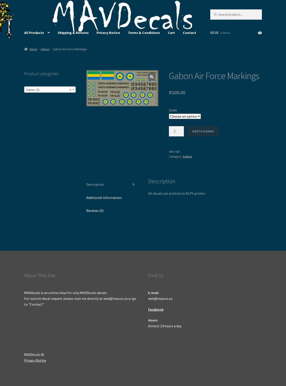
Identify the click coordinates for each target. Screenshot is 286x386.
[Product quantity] (176, 131)
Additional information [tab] (104, 197)
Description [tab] (95, 184)
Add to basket (203, 131)
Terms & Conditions (144, 32)
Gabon (45, 49)
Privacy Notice (108, 32)
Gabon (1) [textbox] (48, 90)
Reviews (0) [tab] (94, 210)
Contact (189, 32)
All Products (34, 32)
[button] (151, 76)
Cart (171, 32)
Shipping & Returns (73, 32)
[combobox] (50, 89)
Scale (173, 110)
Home (33, 49)
